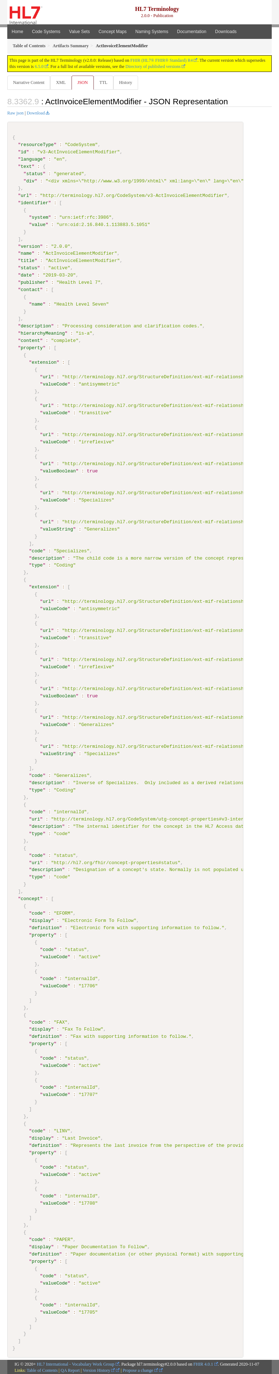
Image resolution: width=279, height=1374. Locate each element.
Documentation (191, 31)
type (37, 565)
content (30, 340)
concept (30, 898)
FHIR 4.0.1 (203, 1363)
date (26, 275)
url (25, 195)
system (40, 217)
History (125, 82)
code (37, 550)
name (26, 253)
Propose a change (140, 1369)
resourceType (37, 144)
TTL (104, 82)
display (41, 919)
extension (44, 362)
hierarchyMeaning (43, 333)
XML (61, 82)
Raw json (15, 113)
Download (36, 113)
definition (45, 927)
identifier (34, 203)
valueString (58, 528)
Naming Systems (152, 31)
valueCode (55, 383)
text (26, 166)
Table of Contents (42, 1369)
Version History (99, 1369)
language (32, 159)
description (36, 326)
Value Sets (79, 31)
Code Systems (46, 31)
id (23, 152)
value (38, 224)
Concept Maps (112, 31)
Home (17, 31)
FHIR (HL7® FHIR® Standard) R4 (161, 60)
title (28, 260)
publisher (33, 282)
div (30, 181)
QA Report (70, 1369)
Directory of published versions (153, 66)
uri (36, 818)
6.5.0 (39, 66)
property (32, 347)
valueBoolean (59, 470)
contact (30, 289)
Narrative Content (28, 82)
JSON (82, 82)
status (34, 173)
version (30, 246)
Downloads (225, 31)
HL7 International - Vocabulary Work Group (75, 1363)
